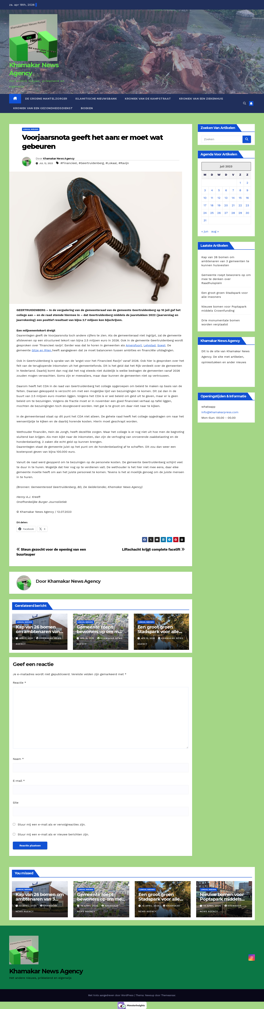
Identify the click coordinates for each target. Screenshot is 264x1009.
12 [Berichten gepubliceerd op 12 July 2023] (219, 198)
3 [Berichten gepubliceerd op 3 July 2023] (205, 190)
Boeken (87, 108)
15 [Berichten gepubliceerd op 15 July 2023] (240, 198)
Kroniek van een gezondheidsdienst (43, 108)
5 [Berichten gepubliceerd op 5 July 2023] (219, 190)
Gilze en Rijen (42, 350)
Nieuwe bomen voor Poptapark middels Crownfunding (222, 899)
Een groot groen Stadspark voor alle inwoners (158, 631)
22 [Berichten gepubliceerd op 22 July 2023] (240, 205)
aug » (215, 231)
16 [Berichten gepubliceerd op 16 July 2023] (247, 198)
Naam (18, 759)
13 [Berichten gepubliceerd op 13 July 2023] (226, 198)
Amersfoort (134, 345)
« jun (204, 231)
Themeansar (168, 995)
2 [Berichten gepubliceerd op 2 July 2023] (247, 182)
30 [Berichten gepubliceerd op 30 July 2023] (247, 213)
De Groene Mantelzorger (46, 98)
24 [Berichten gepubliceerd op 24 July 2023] (205, 213)
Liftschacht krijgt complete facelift (153, 549)
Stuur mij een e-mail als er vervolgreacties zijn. (51, 824)
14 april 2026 (212, 905)
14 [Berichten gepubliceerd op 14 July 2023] (233, 198)
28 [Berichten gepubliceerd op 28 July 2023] (233, 213)
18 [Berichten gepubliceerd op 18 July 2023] (211, 205)
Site (15, 802)
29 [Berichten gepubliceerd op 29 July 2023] (240, 213)
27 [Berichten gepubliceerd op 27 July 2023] (226, 213)
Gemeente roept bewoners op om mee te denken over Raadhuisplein (226, 279)
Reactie (19, 682)
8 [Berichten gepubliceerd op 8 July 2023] (240, 190)
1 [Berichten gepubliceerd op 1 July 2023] (240, 182)
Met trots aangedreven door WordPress (111, 995)
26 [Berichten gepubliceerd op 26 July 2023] (219, 213)
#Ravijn (123, 163)
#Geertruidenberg (91, 163)
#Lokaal (111, 163)
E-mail (19, 780)
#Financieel (68, 163)
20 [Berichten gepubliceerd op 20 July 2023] (226, 205)
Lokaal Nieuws (30, 129)
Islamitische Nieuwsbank (96, 98)
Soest (161, 345)
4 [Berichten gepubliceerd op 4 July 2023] (212, 190)
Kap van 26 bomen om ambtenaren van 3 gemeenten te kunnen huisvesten (225, 261)
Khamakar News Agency (58, 158)
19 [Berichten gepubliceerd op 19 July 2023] (218, 205)
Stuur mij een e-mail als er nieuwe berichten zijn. (53, 834)
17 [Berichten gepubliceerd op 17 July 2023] (204, 205)
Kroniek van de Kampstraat (148, 98)
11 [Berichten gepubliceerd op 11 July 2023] (212, 198)
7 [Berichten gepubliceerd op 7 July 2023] (233, 190)
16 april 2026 (90, 905)
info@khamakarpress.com (220, 412)
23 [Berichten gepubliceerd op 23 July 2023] (247, 205)
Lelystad (149, 345)
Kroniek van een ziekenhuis (201, 98)
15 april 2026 (151, 905)
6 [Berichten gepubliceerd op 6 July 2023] (226, 190)
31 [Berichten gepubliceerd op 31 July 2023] (204, 220)
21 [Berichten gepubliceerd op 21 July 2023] (233, 205)
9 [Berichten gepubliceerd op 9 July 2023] (247, 190)
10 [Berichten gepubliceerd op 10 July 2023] (204, 198)
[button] (244, 103)
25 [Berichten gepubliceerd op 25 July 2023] (212, 213)
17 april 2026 (28, 905)
